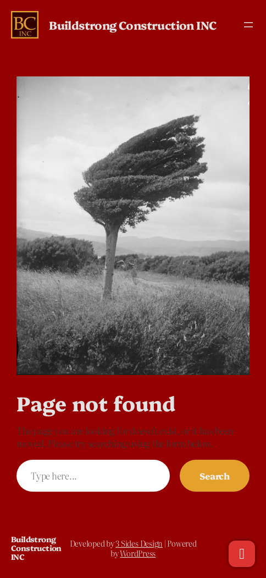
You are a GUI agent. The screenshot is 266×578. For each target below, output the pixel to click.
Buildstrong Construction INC (133, 24)
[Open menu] (248, 24)
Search (214, 476)
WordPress (138, 553)
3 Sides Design (139, 543)
